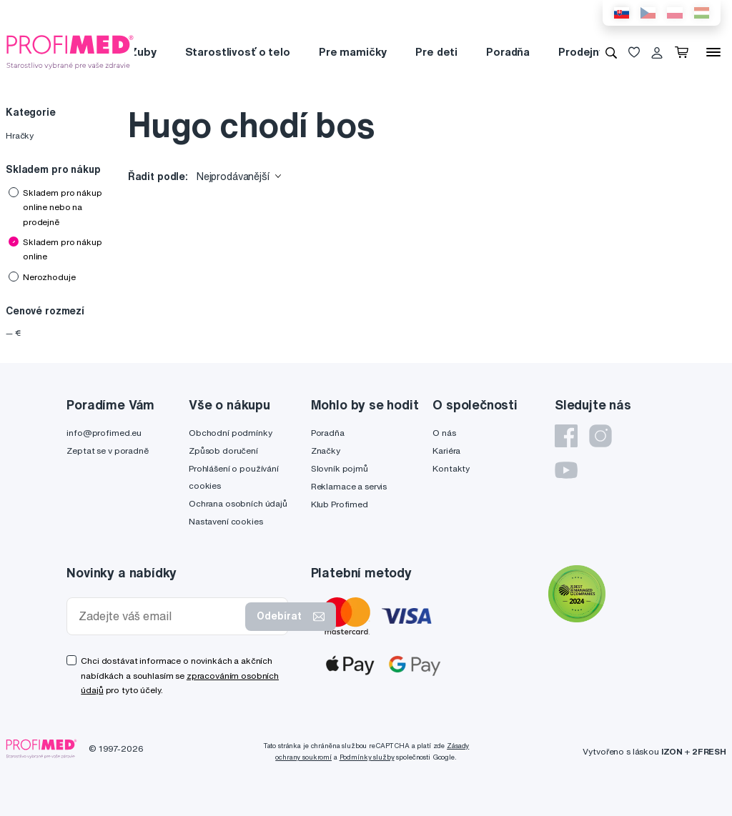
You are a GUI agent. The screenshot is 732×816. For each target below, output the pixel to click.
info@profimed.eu (104, 432)
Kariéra (446, 450)
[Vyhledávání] (611, 52)
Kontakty (451, 468)
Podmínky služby (367, 757)
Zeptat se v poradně (107, 450)
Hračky (20, 135)
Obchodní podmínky (230, 432)
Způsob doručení (223, 450)
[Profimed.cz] (70, 51)
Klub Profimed (339, 504)
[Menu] (713, 52)
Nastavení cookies (226, 521)
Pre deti (436, 51)
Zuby (142, 51)
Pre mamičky (353, 51)
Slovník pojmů (339, 468)
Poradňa (508, 51)
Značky (325, 450)
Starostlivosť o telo (237, 51)
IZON (672, 751)
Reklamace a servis (349, 486)
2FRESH (709, 751)
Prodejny (581, 51)
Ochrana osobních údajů (238, 503)
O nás (443, 432)
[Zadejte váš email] (159, 616)
